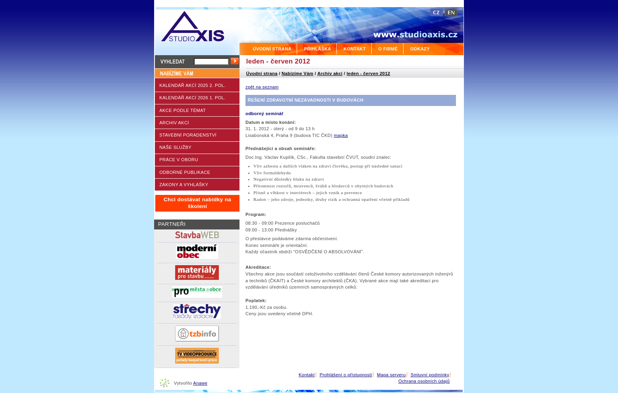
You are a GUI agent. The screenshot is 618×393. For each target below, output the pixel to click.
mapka (341, 135)
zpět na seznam (262, 87)
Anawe (200, 383)
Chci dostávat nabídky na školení (197, 202)
